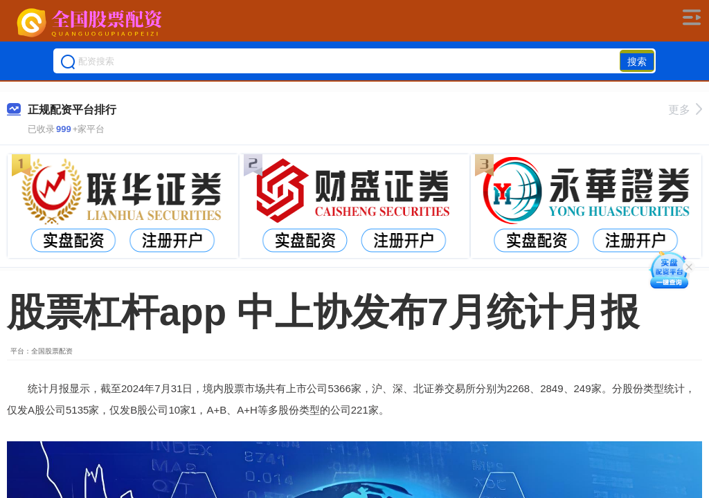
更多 (685, 110)
